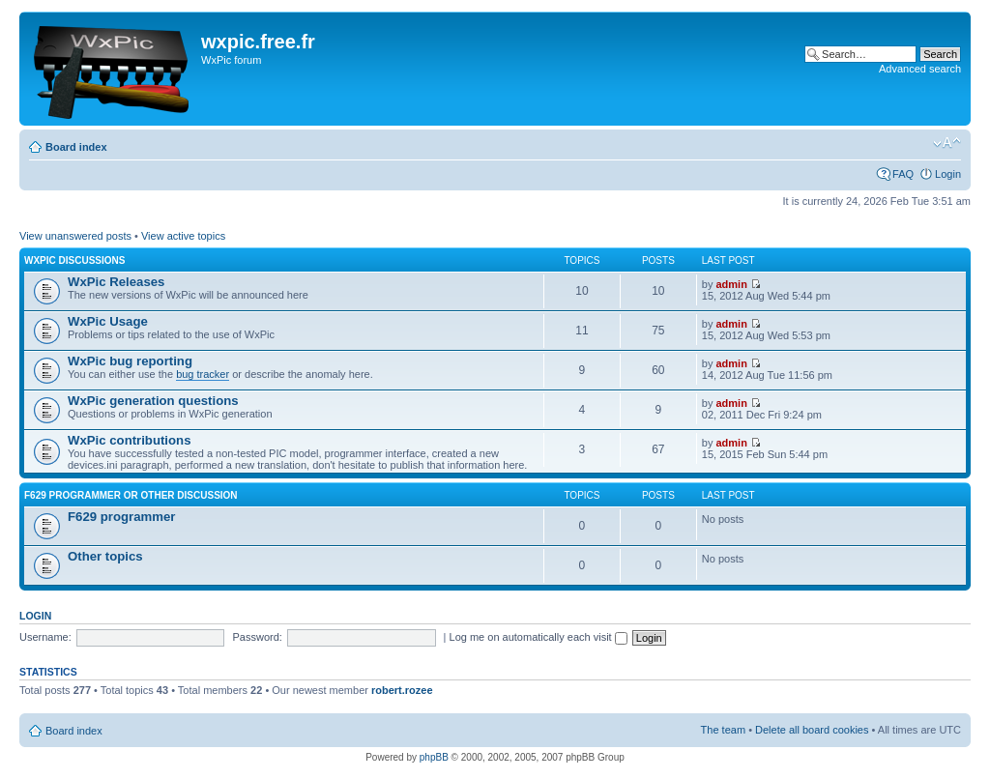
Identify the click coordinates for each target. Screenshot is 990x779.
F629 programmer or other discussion (131, 495)
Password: (257, 637)
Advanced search (920, 68)
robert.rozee (402, 690)
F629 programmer (121, 516)
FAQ (903, 174)
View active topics (183, 236)
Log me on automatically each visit (538, 637)
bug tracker (202, 374)
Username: (45, 637)
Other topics (105, 556)
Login (948, 174)
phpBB (434, 757)
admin (731, 284)
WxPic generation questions (153, 400)
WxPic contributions (129, 440)
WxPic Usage (108, 321)
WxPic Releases (116, 281)
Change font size (947, 143)
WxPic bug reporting (130, 361)
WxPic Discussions (74, 260)
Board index (76, 147)
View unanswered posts (75, 236)
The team (723, 730)
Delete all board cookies (811, 730)
